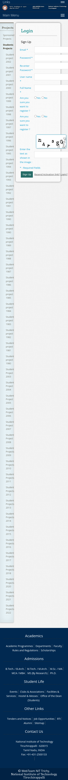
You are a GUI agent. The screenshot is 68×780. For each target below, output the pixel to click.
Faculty (58, 646)
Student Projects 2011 (10, 478)
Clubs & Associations (32, 691)
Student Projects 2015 (10, 530)
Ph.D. (53, 673)
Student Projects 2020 (10, 582)
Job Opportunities (44, 718)
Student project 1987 (10, 268)
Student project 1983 (10, 320)
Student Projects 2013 (10, 504)
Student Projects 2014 (10, 517)
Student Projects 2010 (10, 464)
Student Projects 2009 (10, 451)
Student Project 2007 (10, 425)
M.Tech (31, 669)
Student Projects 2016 (10, 543)
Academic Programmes (19, 646)
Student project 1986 (10, 281)
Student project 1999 (10, 97)
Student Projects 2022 (10, 609)
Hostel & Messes (28, 696)
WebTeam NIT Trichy (35, 771)
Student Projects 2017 (10, 556)
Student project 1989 (10, 242)
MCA (14, 673)
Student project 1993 (10, 176)
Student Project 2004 (10, 386)
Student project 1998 (10, 110)
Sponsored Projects (8, 37)
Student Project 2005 (10, 399)
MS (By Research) (37, 673)
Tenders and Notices (19, 718)
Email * (24, 49)
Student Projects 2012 (10, 491)
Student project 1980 (10, 360)
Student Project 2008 (10, 438)
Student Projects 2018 (10, 569)
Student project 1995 (10, 150)
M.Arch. (43, 669)
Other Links (34, 708)
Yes (37, 97)
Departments (43, 646)
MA (60, 669)
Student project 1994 (10, 163)
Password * (26, 57)
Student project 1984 (10, 307)
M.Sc (53, 669)
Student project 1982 (10, 333)
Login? (63, 174)
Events (13, 691)
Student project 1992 (10, 189)
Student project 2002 (10, 58)
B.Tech (9, 669)
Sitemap (39, 723)
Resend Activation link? (47, 174)
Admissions (33, 658)
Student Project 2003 (10, 373)
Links (6, 2)
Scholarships (48, 650)
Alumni (28, 723)
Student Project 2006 (10, 412)
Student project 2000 (10, 84)
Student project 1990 (10, 215)
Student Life (34, 681)
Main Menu (11, 15)
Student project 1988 (10, 255)
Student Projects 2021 (10, 596)
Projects (7, 27)
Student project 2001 (10, 71)
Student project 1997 (10, 124)
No (44, 97)
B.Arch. (20, 669)
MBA (22, 673)
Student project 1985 (10, 294)
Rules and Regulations (25, 650)
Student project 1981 (10, 346)
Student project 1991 (10, 202)
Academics (34, 635)
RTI (59, 718)
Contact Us (34, 731)
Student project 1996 (10, 137)
